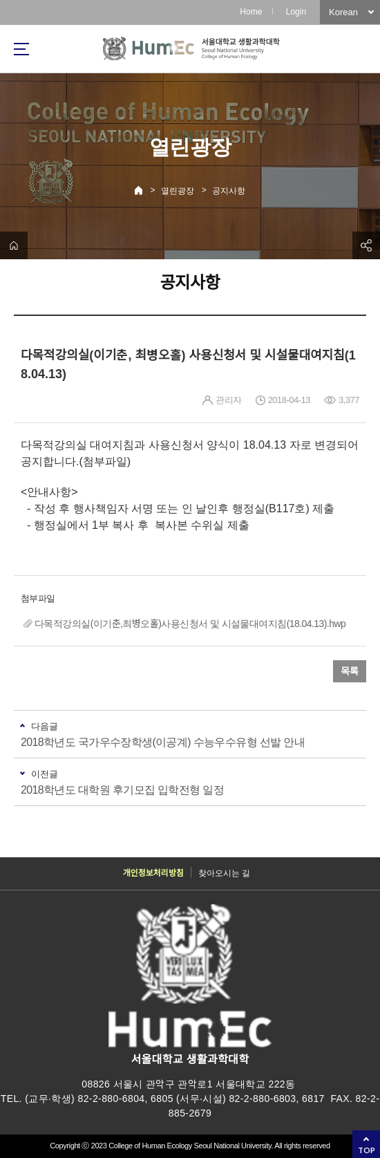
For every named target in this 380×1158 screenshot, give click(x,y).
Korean (343, 12)
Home (251, 12)
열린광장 (177, 191)
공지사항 (228, 191)
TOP (366, 1150)
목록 (350, 671)
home (14, 245)
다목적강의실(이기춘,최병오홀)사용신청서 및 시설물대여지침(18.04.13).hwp (190, 623)
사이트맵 (21, 49)
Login (296, 12)
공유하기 (366, 245)
